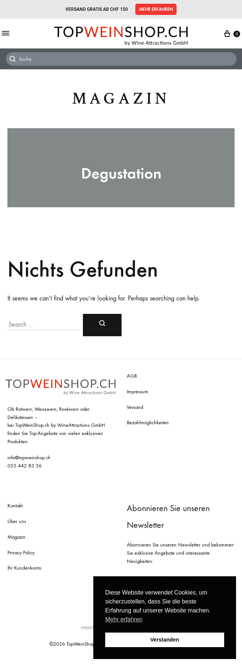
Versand (135, 407)
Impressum (137, 391)
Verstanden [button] (164, 640)
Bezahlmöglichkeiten (148, 422)
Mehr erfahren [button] (124, 619)
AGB (132, 376)
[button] (156, 9)
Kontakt (15, 505)
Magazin (121, 98)
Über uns (16, 521)
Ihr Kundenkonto (24, 568)
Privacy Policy (21, 552)
